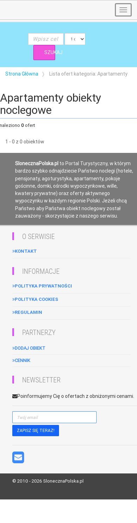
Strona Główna (21, 74)
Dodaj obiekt (28, 348)
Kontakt (24, 251)
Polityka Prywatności (42, 286)
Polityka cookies (35, 299)
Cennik (21, 360)
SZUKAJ (49, 52)
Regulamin (27, 312)
